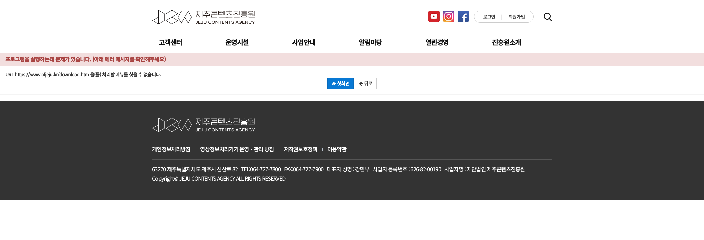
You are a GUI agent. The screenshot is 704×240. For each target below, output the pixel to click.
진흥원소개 (506, 42)
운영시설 (236, 42)
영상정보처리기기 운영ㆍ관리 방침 (237, 149)
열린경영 (436, 42)
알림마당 (370, 42)
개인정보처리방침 (171, 149)
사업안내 (303, 42)
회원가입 (516, 16)
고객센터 (170, 42)
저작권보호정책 (300, 149)
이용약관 (336, 149)
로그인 (489, 16)
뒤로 (365, 83)
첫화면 (340, 83)
